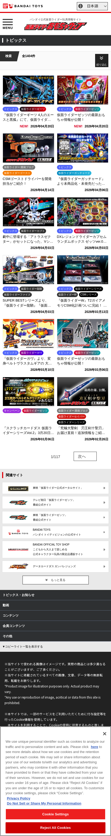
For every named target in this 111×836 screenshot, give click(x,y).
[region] (55, 781)
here (94, 747)
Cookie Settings (55, 814)
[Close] (104, 734)
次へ (82, 456)
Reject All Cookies (55, 828)
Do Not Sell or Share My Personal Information (44, 803)
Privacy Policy (18, 798)
